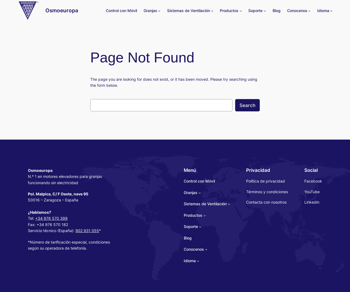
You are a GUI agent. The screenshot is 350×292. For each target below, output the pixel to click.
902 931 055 (87, 230)
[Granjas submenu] (159, 11)
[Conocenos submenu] (309, 11)
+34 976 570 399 (51, 218)
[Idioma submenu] (331, 11)
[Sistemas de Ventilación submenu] (212, 11)
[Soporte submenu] (265, 11)
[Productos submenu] (241, 11)
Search (247, 105)
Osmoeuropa (61, 10)
